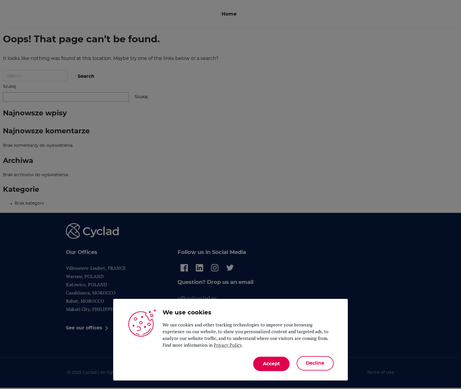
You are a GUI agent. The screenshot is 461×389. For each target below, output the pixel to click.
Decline (314, 363)
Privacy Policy (228, 346)
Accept (269, 363)
